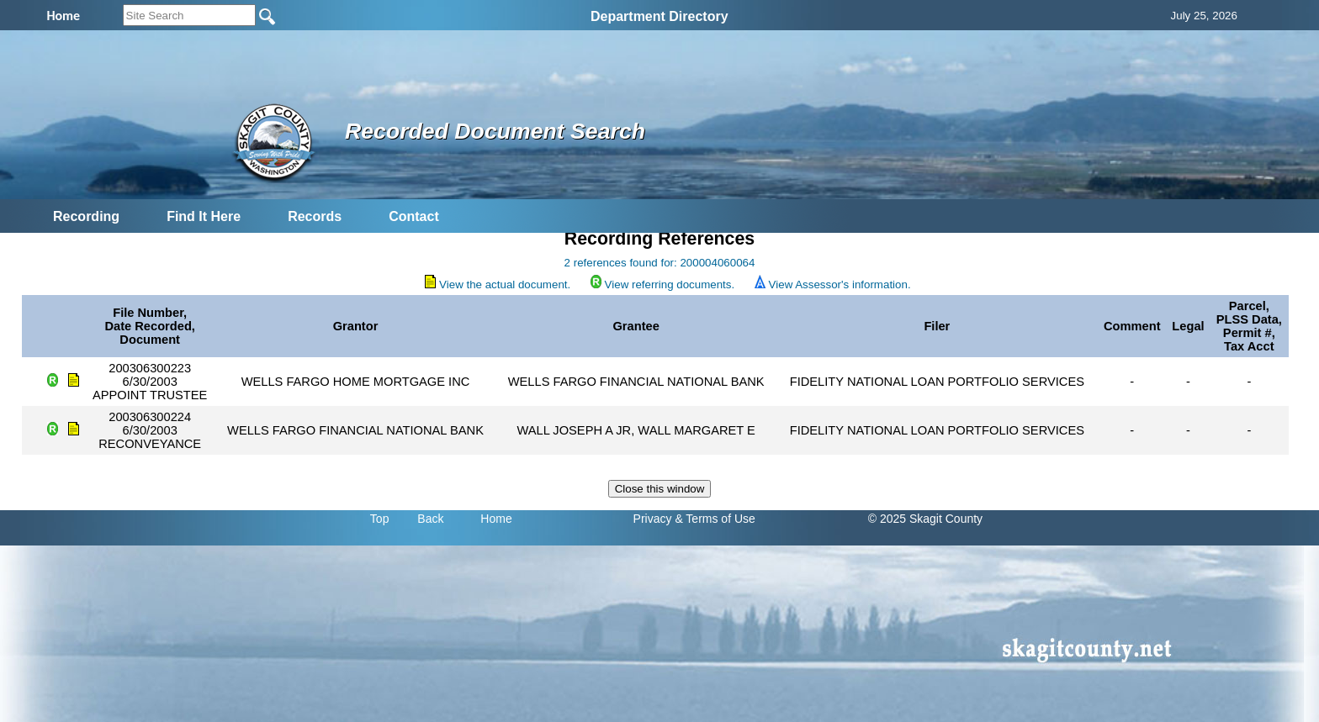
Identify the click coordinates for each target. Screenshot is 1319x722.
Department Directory (659, 16)
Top (379, 518)
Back (430, 518)
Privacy (652, 518)
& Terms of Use (715, 518)
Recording (86, 216)
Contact (414, 216)
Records (315, 216)
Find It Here (204, 216)
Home (495, 518)
